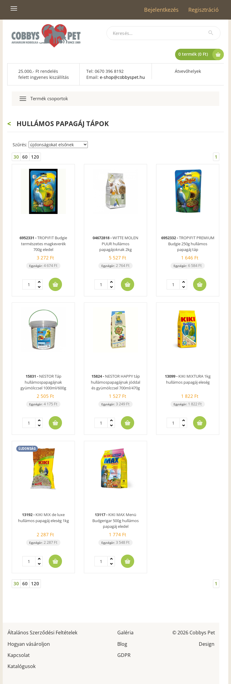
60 (25, 157)
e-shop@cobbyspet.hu (122, 77)
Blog (122, 643)
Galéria (125, 632)
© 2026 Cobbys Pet (193, 632)
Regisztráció (203, 9)
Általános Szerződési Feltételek (42, 632)
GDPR (124, 655)
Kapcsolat (19, 655)
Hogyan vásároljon (29, 643)
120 (35, 157)
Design (206, 643)
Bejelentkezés (161, 9)
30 (16, 157)
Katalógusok (21, 666)
